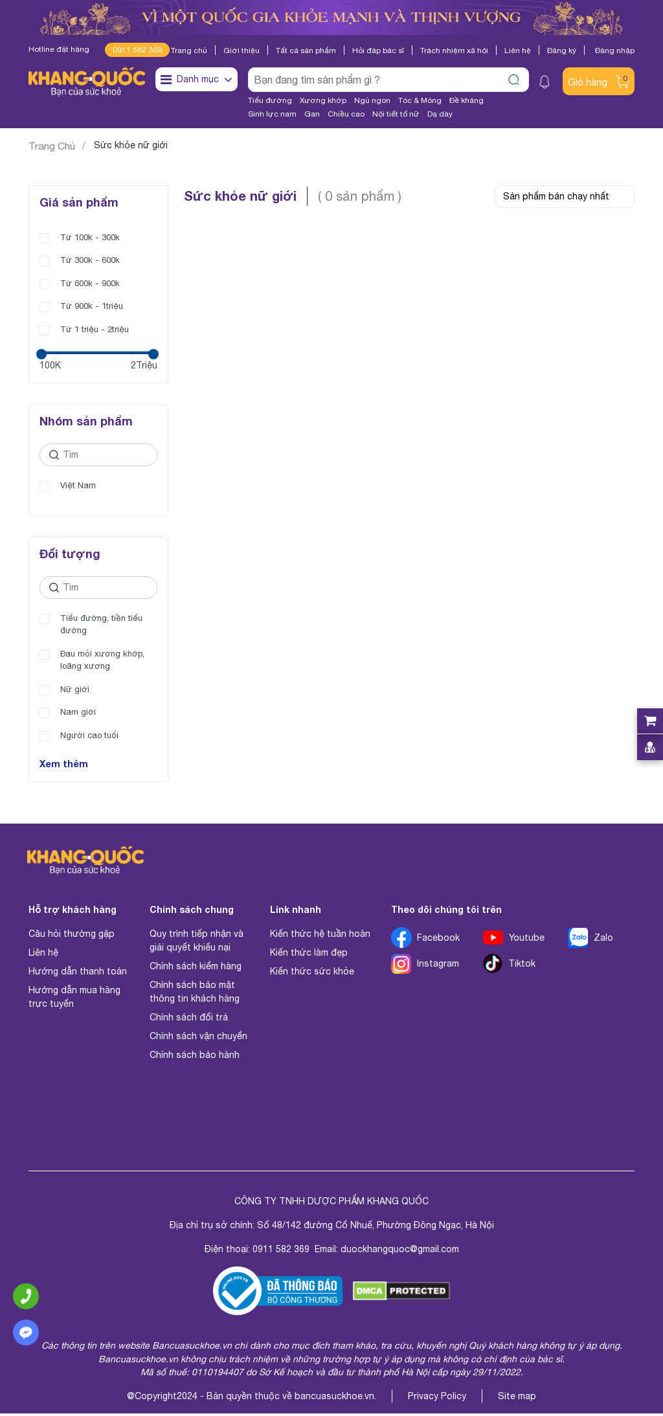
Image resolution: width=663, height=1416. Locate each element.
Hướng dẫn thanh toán (77, 974)
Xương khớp (323, 100)
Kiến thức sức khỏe (312, 974)
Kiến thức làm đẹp (309, 955)
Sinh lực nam (272, 113)
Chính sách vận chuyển (198, 1038)
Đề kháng (466, 100)
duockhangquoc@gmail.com (400, 1251)
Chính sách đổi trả (189, 1020)
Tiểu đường (270, 100)
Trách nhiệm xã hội (454, 50)
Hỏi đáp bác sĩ (378, 50)
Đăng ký (561, 50)
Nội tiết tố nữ (396, 113)
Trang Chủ (51, 146)
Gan (312, 113)
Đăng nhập (615, 51)
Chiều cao (346, 113)
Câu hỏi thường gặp (71, 936)
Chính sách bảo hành (195, 1057)
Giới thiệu (241, 50)
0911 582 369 (137, 49)
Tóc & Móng (420, 100)
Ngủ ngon (372, 100)
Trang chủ (189, 50)
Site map (517, 1398)
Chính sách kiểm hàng (196, 968)
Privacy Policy (437, 1398)
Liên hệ (517, 50)
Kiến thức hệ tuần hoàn (320, 936)
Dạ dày (440, 113)
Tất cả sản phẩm (306, 50)
